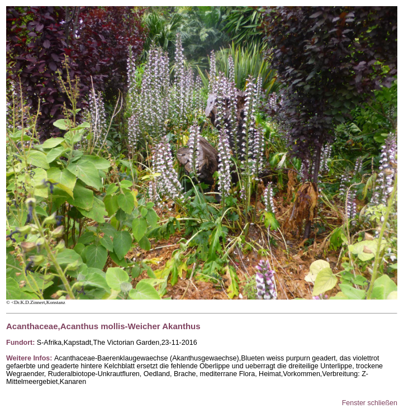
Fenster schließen (369, 403)
